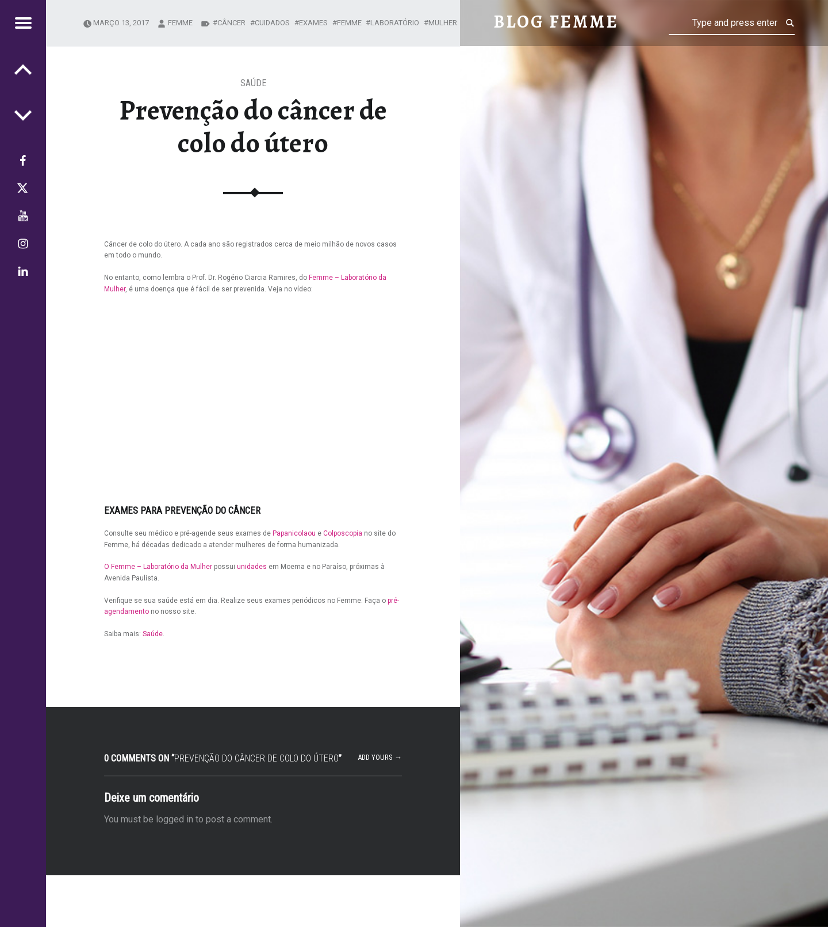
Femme (349, 22)
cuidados (272, 22)
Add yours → (380, 757)
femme (180, 22)
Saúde (253, 83)
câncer (231, 22)
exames (313, 22)
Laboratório (394, 22)
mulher (442, 22)
